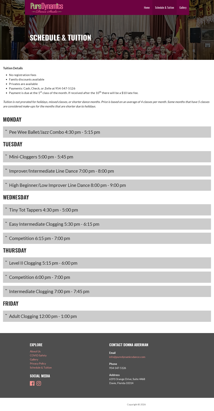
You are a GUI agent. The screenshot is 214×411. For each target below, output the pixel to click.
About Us (35, 351)
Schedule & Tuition (164, 7)
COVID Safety (38, 355)
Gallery (182, 7)
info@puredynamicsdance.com (127, 356)
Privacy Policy (38, 363)
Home (147, 7)
